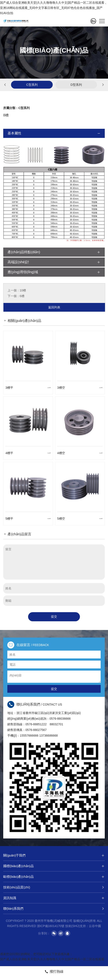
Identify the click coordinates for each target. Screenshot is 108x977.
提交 (54, 616)
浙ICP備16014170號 (51, 926)
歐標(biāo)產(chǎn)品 (54, 877)
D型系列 (76, 84)
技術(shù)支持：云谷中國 (83, 926)
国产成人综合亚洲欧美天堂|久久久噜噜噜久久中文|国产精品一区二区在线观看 (52, 959)
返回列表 (54, 307)
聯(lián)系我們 (54, 909)
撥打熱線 (54, 971)
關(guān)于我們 (54, 855)
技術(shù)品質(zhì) (54, 887)
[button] (5, 85)
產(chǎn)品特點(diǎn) (54, 252)
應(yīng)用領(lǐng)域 (54, 272)
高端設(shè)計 (54, 262)
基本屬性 (54, 133)
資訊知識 (54, 898)
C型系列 (31, 84)
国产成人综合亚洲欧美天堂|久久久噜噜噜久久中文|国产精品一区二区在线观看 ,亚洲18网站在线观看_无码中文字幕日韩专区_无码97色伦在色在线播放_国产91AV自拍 (53, 8)
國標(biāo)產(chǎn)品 (54, 866)
